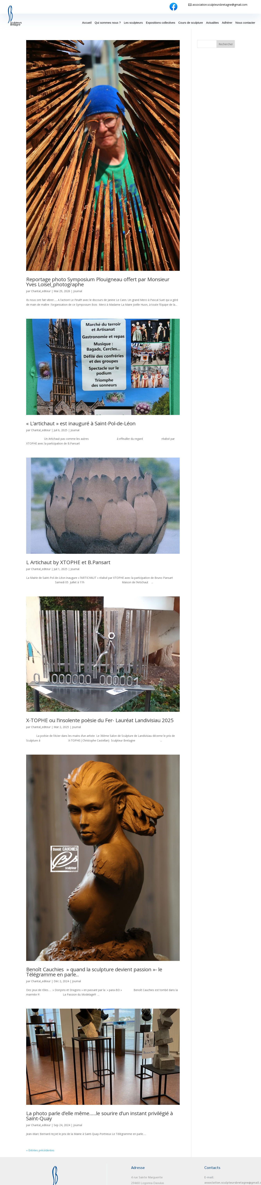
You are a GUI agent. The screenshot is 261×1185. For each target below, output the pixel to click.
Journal (77, 291)
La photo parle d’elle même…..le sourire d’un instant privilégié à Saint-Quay (99, 1116)
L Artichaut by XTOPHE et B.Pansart (68, 562)
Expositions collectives (160, 22)
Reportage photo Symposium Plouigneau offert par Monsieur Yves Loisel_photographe (97, 282)
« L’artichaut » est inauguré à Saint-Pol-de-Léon (81, 423)
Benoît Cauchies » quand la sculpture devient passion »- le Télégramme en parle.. (94, 972)
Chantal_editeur (41, 291)
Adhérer (227, 22)
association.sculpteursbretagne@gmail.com (219, 4)
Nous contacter (245, 22)
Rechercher (226, 44)
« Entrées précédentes (40, 1150)
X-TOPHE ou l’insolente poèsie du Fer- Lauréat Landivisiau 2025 (100, 720)
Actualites (212, 22)
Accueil (86, 22)
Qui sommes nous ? (108, 22)
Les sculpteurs (133, 22)
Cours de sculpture (190, 22)
